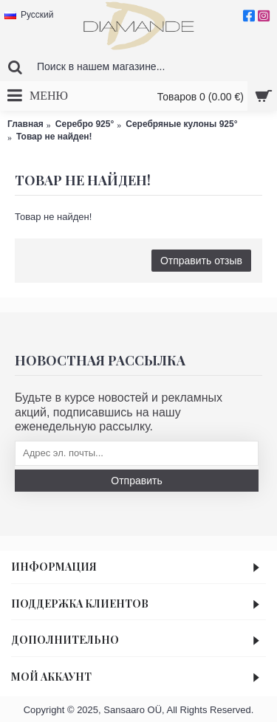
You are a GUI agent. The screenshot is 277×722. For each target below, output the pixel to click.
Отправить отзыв (201, 261)
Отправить (136, 481)
